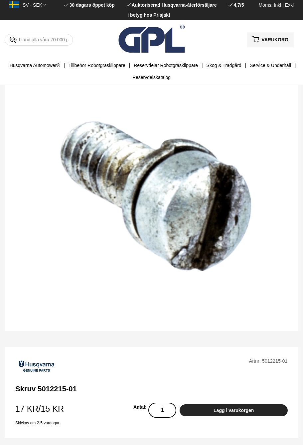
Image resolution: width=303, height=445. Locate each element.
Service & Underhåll (270, 65)
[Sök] (39, 40)
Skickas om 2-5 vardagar (37, 423)
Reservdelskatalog (151, 77)
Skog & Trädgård (224, 65)
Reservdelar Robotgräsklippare (166, 65)
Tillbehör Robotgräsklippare (97, 65)
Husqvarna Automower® (35, 65)
